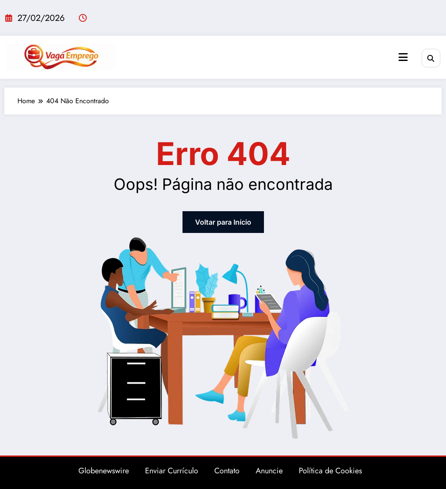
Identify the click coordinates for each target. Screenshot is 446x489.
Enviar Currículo (171, 470)
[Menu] (403, 57)
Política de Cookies (330, 470)
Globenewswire (103, 470)
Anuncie (269, 470)
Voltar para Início (223, 222)
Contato (227, 470)
